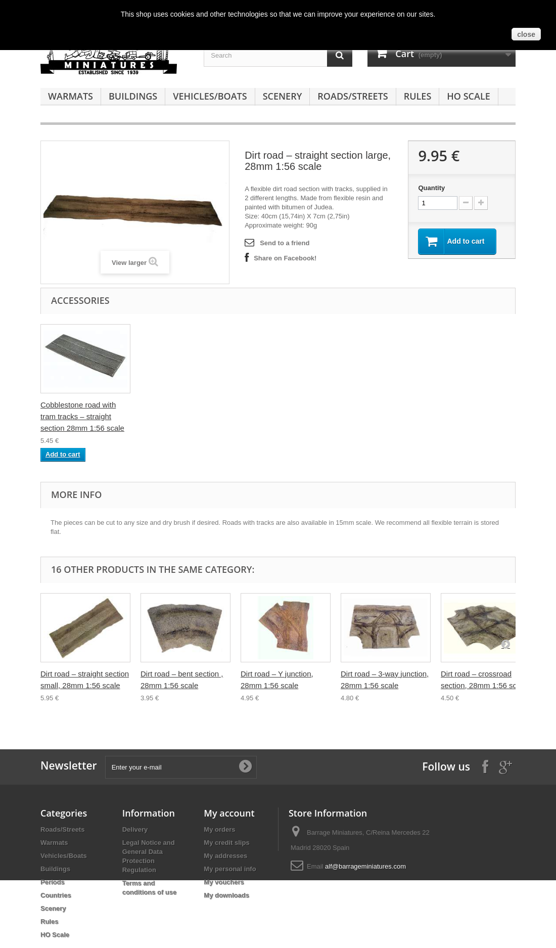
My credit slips (226, 842)
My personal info (230, 869)
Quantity (431, 188)
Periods (52, 882)
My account (229, 813)
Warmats (70, 96)
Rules (418, 96)
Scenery (282, 96)
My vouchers (224, 882)
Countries (55, 895)
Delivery (135, 829)
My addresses (225, 856)
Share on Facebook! (285, 258)
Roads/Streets (352, 96)
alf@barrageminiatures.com (365, 866)
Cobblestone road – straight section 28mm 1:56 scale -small (178, 416)
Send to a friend (284, 243)
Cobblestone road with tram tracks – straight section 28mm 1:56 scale (283, 416)
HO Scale (468, 96)
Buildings (133, 96)
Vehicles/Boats (210, 96)
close (526, 34)
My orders (219, 829)
